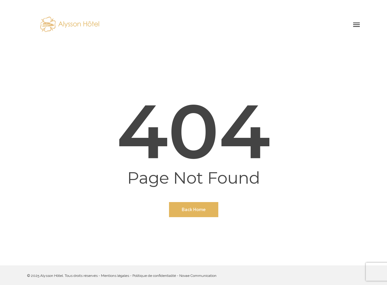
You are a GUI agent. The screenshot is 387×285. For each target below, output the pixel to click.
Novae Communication (197, 276)
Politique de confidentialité (154, 276)
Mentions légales (115, 276)
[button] (356, 24)
